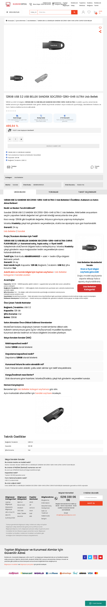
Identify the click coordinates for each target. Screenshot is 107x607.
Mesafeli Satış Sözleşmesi (46, 507)
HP (30, 505)
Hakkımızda (47, 3)
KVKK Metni (45, 503)
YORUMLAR (53, 192)
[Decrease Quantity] (10, 139)
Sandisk (15, 185)
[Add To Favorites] (100, 28)
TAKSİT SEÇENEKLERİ (87, 192)
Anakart (20, 508)
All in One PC (10, 512)
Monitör (20, 516)
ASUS (31, 502)
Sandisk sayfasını (43, 393)
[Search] (54, 12)
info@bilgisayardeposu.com (66, 515)
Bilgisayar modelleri (11, 564)
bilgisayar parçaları (26, 564)
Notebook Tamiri (97, 4)
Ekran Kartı (21, 505)
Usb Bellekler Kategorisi (89, 288)
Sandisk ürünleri (22, 275)
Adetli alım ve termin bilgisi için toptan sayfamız (28, 272)
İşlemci (20, 502)
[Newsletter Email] (91, 497)
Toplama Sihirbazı (82, 4)
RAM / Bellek (21, 513)
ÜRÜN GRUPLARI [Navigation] (13, 12)
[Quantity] (15, 139)
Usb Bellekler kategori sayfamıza (33, 389)
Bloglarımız (45, 500)
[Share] (100, 31)
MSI (30, 516)
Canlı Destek (95, 603)
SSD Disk (20, 511)
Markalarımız (56, 3)
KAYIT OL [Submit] (91, 503)
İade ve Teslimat (44, 512)
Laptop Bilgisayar (8, 503)
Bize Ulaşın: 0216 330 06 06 (42, 4)
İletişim (44, 519)
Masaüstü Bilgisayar (9, 508)
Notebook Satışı (74, 4)
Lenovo (32, 508)
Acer (31, 511)
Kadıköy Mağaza (90, 4)
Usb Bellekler (18, 177)
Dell (30, 513)
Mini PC (8, 515)
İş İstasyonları (10, 518)
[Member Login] (83, 12)
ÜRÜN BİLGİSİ (19, 192)
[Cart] (98, 12)
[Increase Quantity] (21, 139)
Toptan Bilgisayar (66, 4)
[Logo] (15, 4)
